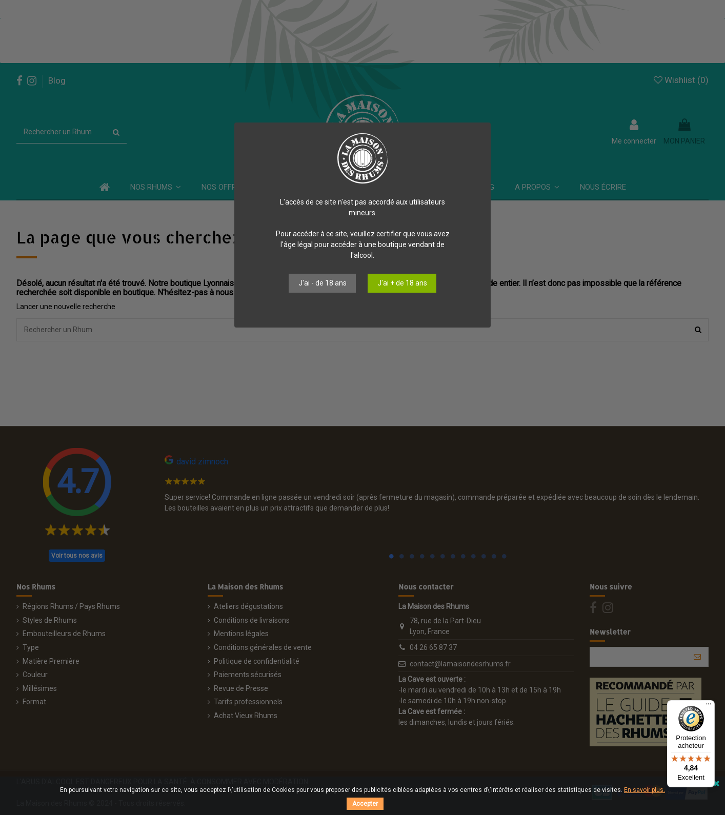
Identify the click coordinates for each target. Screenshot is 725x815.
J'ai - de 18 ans (322, 283)
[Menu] (708, 706)
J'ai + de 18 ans (402, 283)
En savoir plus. (644, 789)
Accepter (365, 803)
